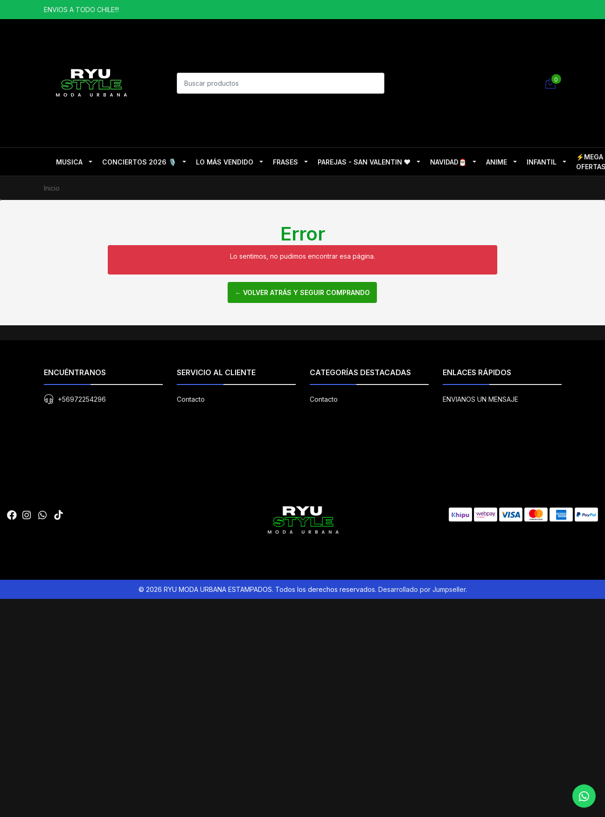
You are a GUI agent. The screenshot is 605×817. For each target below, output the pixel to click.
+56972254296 (82, 658)
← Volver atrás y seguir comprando (302, 292)
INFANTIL (541, 162)
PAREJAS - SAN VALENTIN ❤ (364, 162)
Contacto (191, 658)
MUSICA (69, 162)
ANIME (496, 162)
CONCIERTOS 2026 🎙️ (139, 162)
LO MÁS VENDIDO (224, 162)
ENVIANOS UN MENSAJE (480, 658)
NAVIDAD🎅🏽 (448, 162)
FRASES (285, 162)
